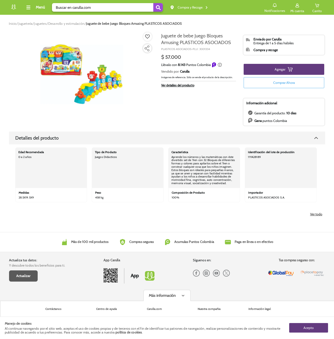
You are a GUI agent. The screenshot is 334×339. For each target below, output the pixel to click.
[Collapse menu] (34, 7)
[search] (107, 7)
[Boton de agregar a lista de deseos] (147, 36)
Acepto (308, 328)
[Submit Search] (158, 7)
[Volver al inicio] (13, 8)
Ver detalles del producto (177, 98)
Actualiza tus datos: (23, 260)
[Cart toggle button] (317, 7)
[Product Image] (82, 74)
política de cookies (128, 332)
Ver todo (316, 214)
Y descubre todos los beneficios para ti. (37, 265)
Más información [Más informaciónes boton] (162, 295)
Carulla (185, 71)
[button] (219, 64)
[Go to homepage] (13, 23)
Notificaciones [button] (274, 7)
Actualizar (23, 276)
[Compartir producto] (146, 48)
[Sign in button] (297, 7)
